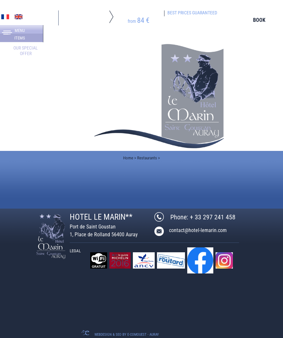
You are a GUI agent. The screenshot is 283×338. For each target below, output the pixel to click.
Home (128, 157)
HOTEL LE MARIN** (101, 217)
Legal (75, 250)
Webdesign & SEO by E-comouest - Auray (126, 334)
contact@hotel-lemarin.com (198, 230)
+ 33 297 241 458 (35, 144)
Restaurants (147, 157)
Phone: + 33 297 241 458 (202, 217)
